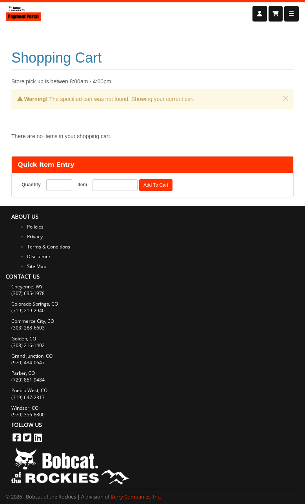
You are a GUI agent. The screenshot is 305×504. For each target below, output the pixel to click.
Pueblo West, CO (29, 390)
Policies (35, 226)
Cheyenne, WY (27, 286)
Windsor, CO (24, 408)
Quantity (31, 184)
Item (82, 184)
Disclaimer (39, 256)
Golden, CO (23, 338)
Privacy (35, 236)
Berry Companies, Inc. (136, 496)
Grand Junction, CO (32, 356)
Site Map (36, 266)
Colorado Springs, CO (34, 304)
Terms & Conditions (48, 246)
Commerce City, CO (32, 321)
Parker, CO (23, 373)
